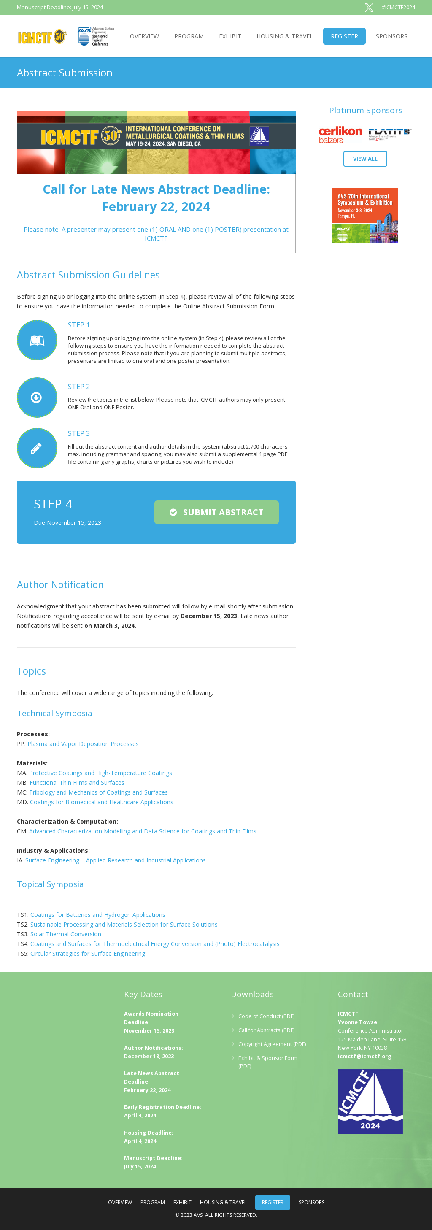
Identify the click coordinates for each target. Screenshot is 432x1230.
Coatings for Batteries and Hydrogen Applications (97, 915)
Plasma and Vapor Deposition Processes (83, 744)
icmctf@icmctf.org (365, 1056)
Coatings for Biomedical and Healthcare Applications (101, 802)
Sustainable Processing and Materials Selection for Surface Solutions (124, 924)
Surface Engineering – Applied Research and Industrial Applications (115, 860)
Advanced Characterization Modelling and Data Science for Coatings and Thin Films (142, 831)
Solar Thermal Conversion (65, 934)
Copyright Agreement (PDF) (272, 1044)
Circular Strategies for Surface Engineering (87, 953)
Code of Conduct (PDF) (266, 1016)
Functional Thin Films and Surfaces (77, 783)
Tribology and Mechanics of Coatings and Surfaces (98, 792)
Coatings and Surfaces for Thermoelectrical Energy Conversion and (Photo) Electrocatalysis (155, 944)
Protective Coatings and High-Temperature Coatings (100, 773)
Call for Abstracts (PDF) (266, 1030)
